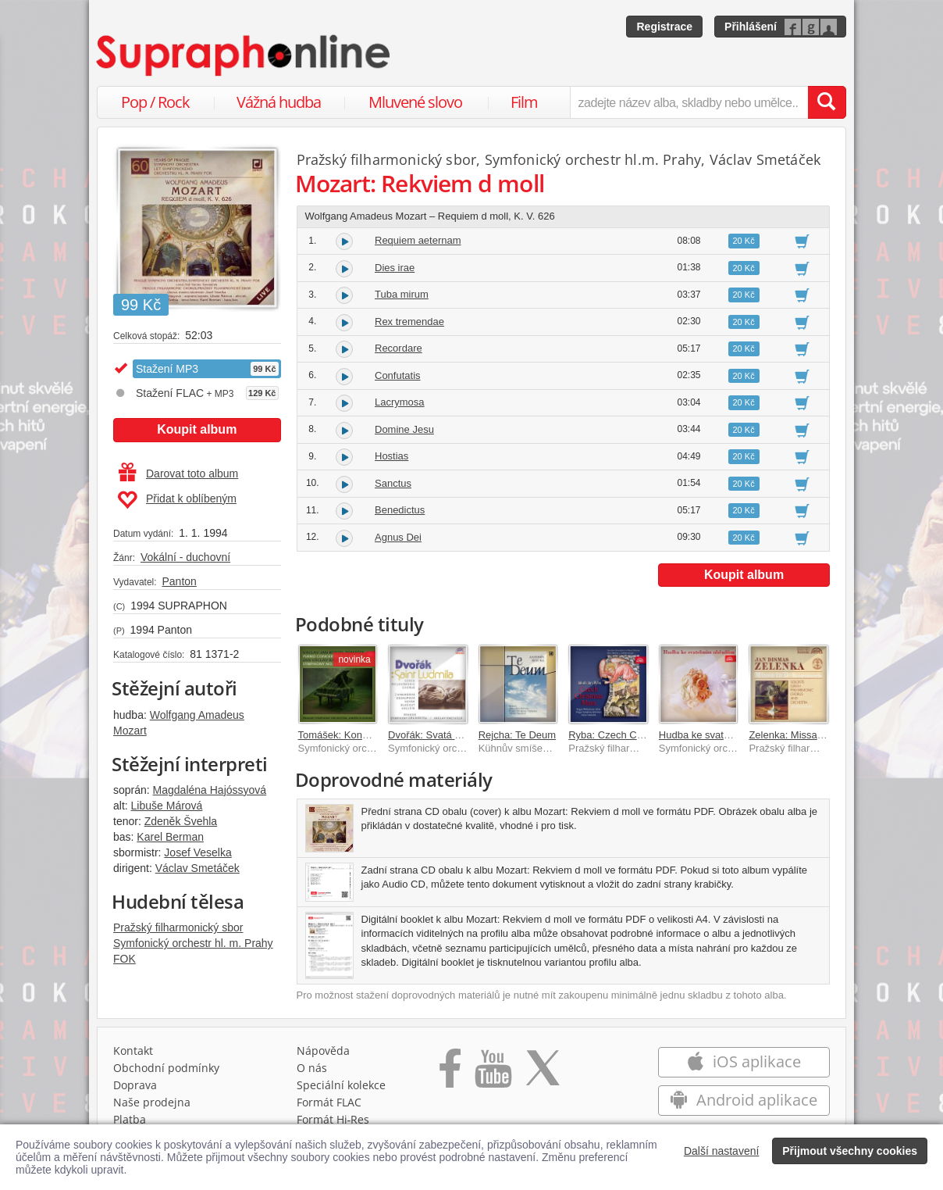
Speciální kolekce (341, 1084)
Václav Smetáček (197, 868)
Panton (179, 581)
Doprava (135, 1084)
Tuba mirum (402, 294)
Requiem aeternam (418, 240)
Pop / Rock (155, 102)
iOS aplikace (743, 1061)
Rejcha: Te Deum (517, 735)
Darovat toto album (178, 473)
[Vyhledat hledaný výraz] (826, 102)
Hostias (391, 456)
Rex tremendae (409, 321)
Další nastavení (722, 1151)
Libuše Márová (167, 805)
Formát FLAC (329, 1102)
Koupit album (197, 429)
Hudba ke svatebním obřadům (727, 735)
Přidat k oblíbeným (177, 500)
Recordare (398, 348)
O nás (312, 1067)
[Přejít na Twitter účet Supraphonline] (542, 1073)
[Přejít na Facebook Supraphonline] (450, 1073)
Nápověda (323, 1050)
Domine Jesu (404, 429)
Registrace (664, 26)
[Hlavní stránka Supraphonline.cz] (244, 55)
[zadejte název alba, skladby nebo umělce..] (689, 102)
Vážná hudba (279, 102)
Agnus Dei (398, 537)
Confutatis (398, 375)
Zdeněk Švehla (180, 821)
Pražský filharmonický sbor (178, 927)
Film (524, 102)
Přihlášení (750, 26)
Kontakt (133, 1050)
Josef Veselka (197, 852)
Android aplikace (743, 1099)
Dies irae (395, 267)
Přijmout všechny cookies (849, 1151)
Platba (129, 1119)
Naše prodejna (151, 1102)
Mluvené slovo (415, 102)
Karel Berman (170, 837)
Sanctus (393, 483)
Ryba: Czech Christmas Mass (635, 735)
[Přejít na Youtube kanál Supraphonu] (492, 1073)
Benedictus (400, 510)
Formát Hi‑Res (333, 1119)
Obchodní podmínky (166, 1067)
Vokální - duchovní (185, 557)
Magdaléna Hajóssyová (210, 790)
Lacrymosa (400, 402)
